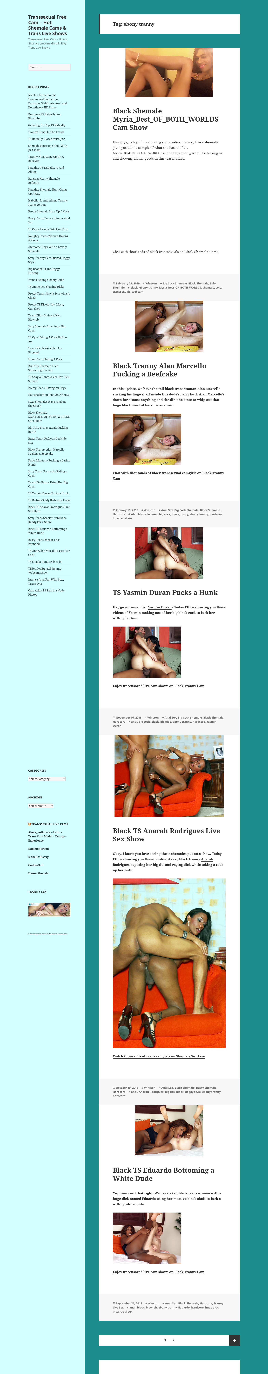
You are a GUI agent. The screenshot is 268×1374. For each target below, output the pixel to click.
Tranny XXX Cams (62, 933)
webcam (137, 292)
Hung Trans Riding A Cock (45, 359)
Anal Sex (167, 510)
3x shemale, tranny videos (34, 933)
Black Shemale (198, 283)
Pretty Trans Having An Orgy (47, 388)
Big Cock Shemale (175, 283)
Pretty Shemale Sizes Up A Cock (48, 211)
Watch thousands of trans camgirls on (159, 1056)
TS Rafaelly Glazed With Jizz (46, 139)
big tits (170, 1092)
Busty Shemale (206, 1088)
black (134, 287)
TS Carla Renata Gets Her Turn (48, 229)
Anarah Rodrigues (151, 1092)
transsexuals (121, 292)
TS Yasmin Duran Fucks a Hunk (48, 493)
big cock (164, 514)
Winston (151, 283)
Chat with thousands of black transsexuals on (165, 252)
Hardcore (119, 514)
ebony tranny (148, 287)
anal (154, 514)
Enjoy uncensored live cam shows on (158, 686)
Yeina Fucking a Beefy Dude (46, 280)
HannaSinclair (38, 873)
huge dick (211, 1307)
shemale (208, 287)
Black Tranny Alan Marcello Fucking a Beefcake (159, 369)
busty (184, 514)
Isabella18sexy (38, 857)
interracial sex (122, 518)
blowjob (165, 722)
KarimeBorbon (38, 849)
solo (218, 287)
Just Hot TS (45, 933)
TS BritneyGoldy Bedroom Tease (49, 500)
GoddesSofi (36, 865)
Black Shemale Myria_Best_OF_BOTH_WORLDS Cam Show (49, 417)
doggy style (193, 1092)
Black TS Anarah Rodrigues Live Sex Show (166, 834)
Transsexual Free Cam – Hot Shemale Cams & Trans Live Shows (47, 25)
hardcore (216, 514)
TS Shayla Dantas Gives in (45, 562)
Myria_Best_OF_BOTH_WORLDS (180, 287)
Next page (234, 1340)
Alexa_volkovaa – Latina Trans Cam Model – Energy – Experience (47, 836)
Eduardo (184, 1307)
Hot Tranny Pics (53, 933)
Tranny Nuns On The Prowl (46, 132)
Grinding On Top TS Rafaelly (46, 125)
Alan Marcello (140, 514)
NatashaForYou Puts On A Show (48, 395)
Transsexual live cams (49, 824)
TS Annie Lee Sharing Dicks (46, 287)
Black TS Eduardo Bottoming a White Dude (163, 1174)
